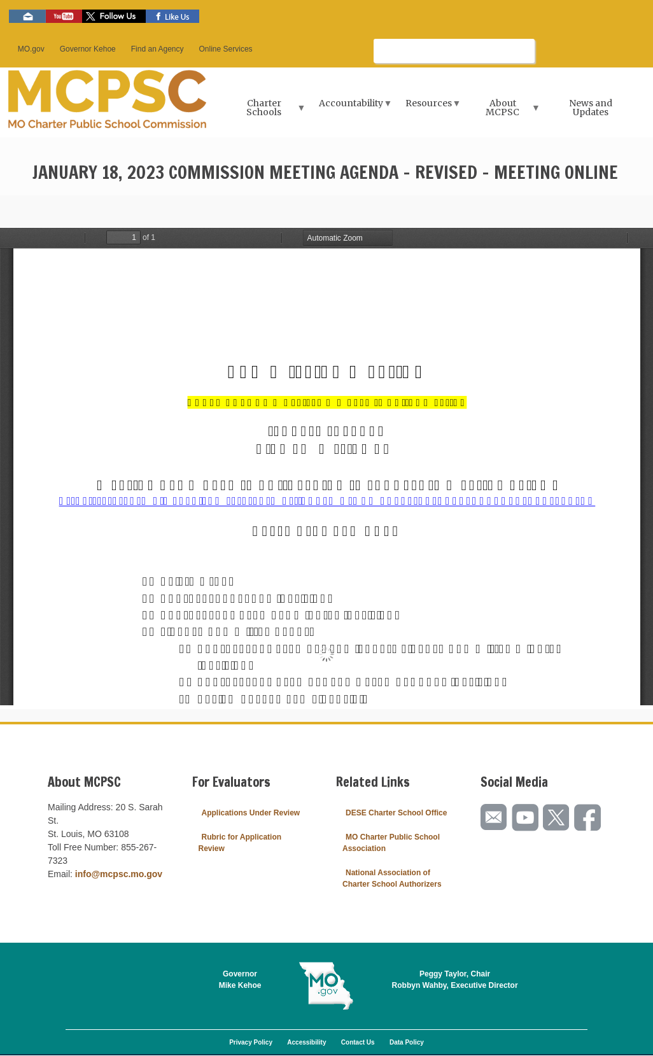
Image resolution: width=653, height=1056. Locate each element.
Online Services (226, 49)
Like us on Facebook (172, 16)
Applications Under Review (251, 812)
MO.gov (31, 49)
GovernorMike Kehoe (240, 979)
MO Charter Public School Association (391, 843)
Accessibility (306, 1042)
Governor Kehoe (88, 49)
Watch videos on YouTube (64, 16)
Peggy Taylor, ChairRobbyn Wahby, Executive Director (455, 979)
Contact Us (358, 1042)
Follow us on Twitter (114, 16)
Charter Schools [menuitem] (265, 111)
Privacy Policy (250, 1042)
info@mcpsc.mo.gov (118, 874)
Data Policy (407, 1042)
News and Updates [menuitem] (590, 107)
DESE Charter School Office (396, 812)
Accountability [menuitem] (352, 107)
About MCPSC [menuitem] (504, 111)
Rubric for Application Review (240, 843)
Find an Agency (157, 49)
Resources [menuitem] (430, 107)
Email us (27, 16)
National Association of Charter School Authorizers (392, 878)
